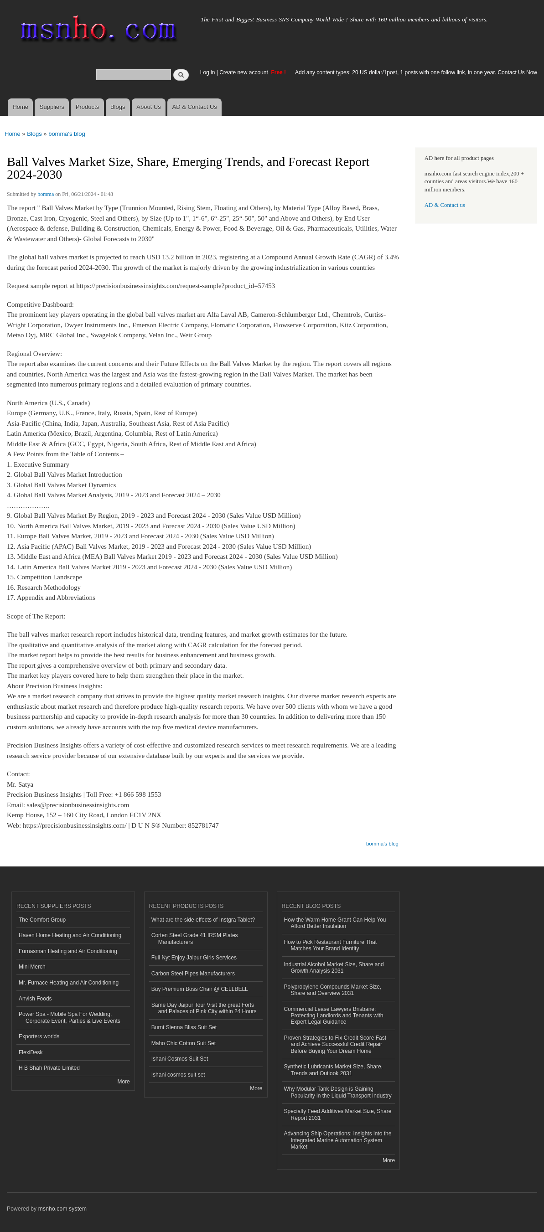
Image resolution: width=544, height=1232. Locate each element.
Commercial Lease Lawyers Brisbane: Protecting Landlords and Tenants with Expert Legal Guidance (333, 1016)
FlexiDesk (31, 1052)
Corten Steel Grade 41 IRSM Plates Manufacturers (194, 938)
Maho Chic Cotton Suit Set (183, 1043)
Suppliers (52, 106)
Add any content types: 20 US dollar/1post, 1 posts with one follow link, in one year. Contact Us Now (416, 72)
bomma (45, 194)
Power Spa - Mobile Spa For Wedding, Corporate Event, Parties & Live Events (69, 1017)
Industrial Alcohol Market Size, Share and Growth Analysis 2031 (334, 967)
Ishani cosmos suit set (178, 1075)
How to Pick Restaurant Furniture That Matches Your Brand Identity (330, 945)
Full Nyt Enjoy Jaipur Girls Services (194, 957)
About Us (148, 106)
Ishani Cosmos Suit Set (179, 1059)
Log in (207, 72)
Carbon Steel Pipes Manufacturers (193, 973)
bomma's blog (66, 133)
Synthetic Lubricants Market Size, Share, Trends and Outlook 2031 (333, 1069)
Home (20, 106)
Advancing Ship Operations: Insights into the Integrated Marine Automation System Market (338, 1140)
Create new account (244, 72)
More (123, 1081)
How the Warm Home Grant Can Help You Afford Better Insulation (335, 923)
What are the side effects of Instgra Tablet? (203, 920)
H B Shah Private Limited (49, 1068)
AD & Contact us (445, 205)
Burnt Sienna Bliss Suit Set (184, 1027)
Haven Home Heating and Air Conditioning (70, 935)
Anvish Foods (35, 998)
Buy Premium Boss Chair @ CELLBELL (199, 989)
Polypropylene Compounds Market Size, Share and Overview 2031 (333, 990)
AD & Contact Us (194, 106)
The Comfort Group (42, 920)
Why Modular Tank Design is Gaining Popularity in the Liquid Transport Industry (338, 1092)
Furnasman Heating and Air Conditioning (68, 951)
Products (87, 106)
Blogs (117, 106)
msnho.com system (62, 1209)
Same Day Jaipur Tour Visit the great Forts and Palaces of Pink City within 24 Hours (204, 1008)
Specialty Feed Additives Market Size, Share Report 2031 (338, 1114)
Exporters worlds (39, 1036)
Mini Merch (32, 967)
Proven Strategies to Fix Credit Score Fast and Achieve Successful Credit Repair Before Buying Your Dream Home (335, 1044)
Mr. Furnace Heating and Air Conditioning (69, 982)
